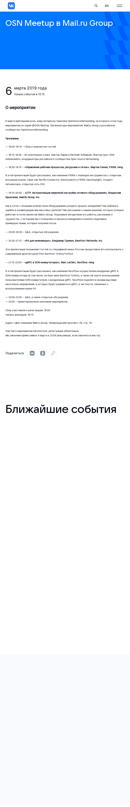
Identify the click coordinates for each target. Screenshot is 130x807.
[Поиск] (96, 6)
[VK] (11, 5)
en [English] (107, 5)
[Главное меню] (119, 6)
